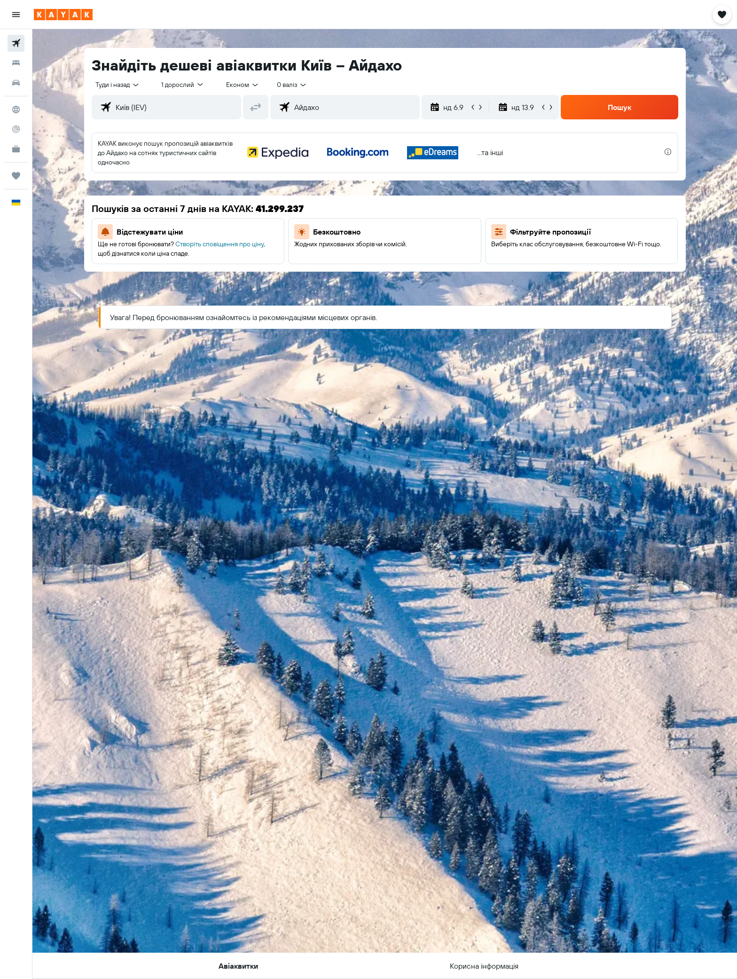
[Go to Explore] (16, 109)
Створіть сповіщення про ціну (219, 244)
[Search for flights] (16, 43)
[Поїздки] (16, 175)
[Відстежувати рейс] (16, 129)
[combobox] (118, 84)
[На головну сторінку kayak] (63, 14)
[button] (16, 14)
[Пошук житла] (16, 63)
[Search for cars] (16, 82)
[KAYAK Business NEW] (16, 149)
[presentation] (668, 152)
